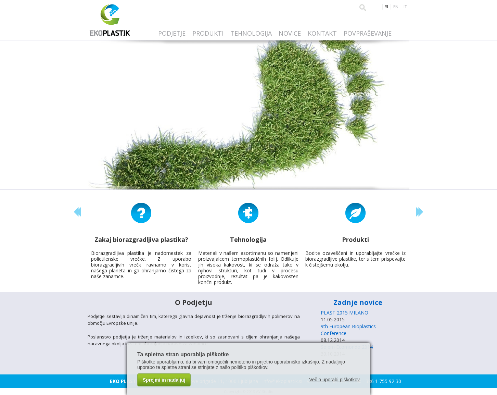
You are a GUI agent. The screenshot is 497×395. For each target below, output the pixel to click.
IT (405, 7)
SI (386, 7)
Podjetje (172, 33)
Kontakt (322, 33)
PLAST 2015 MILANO (344, 312)
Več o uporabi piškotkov (334, 379)
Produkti (208, 33)
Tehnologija (251, 33)
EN (395, 7)
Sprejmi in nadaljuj (164, 380)
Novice (290, 33)
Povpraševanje (368, 33)
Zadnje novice (357, 302)
